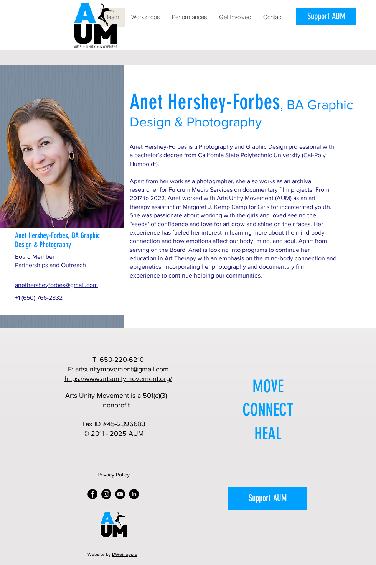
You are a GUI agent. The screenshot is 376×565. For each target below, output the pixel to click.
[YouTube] (120, 494)
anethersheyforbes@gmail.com (56, 285)
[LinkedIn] (134, 494)
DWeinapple (124, 554)
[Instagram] (106, 494)
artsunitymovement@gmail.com (122, 369)
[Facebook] (92, 494)
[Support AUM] (326, 16)
